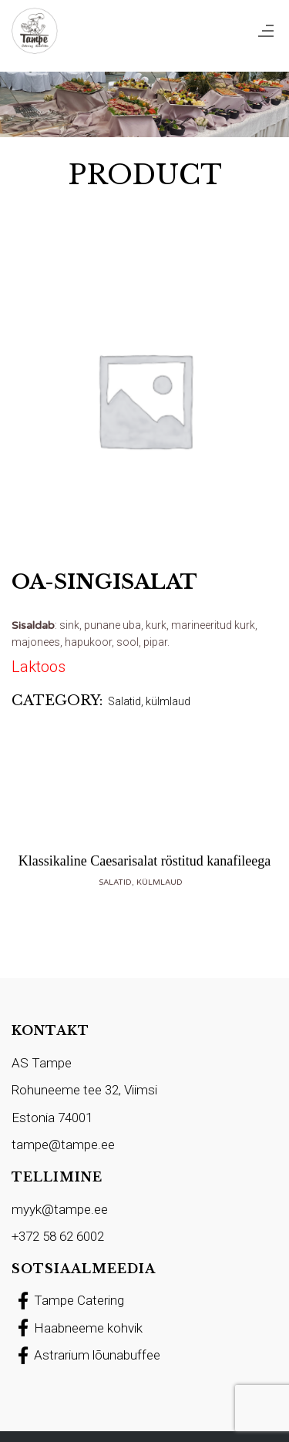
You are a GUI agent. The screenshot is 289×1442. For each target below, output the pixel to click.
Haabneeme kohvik (77, 1328)
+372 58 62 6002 (58, 1236)
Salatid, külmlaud (149, 701)
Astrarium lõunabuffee (86, 1355)
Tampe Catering (68, 1300)
